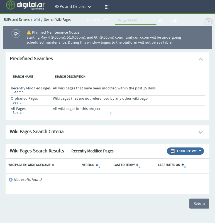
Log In (191, 21)
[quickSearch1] (136, 21)
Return (199, 203)
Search (18, 92)
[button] (106, 7)
